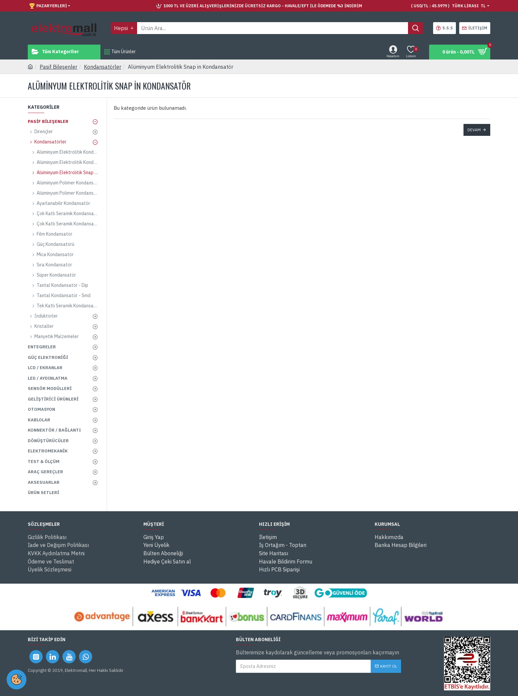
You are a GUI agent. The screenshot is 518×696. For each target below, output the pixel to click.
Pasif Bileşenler (58, 66)
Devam (474, 129)
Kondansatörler (102, 66)
